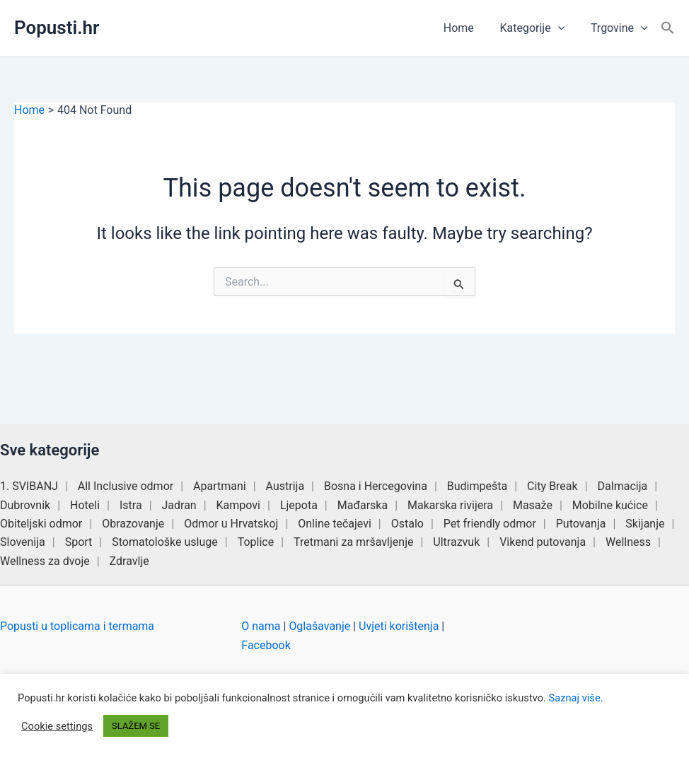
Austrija (285, 486)
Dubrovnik (25, 505)
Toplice (256, 542)
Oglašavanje (319, 626)
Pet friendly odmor (490, 523)
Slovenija (22, 542)
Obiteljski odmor (41, 523)
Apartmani (219, 486)
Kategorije (536, 28)
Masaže (532, 505)
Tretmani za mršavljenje (353, 542)
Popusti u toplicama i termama (77, 626)
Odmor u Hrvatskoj (231, 523)
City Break (552, 486)
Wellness (628, 542)
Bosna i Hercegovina (375, 486)
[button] (563, 28)
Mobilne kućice (610, 505)
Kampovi (238, 505)
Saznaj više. (576, 698)
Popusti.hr (56, 27)
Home (466, 28)
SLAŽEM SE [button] (136, 726)
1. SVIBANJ (29, 486)
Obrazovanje (133, 523)
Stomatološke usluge (165, 542)
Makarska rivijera (450, 505)
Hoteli (85, 505)
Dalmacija (623, 486)
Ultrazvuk (456, 542)
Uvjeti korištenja (399, 626)
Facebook (265, 645)
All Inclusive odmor (125, 486)
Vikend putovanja (542, 542)
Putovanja (581, 523)
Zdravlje (129, 561)
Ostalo (407, 523)
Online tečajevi (334, 523)
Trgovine (620, 28)
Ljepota (299, 505)
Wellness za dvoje (45, 561)
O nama (260, 626)
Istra (131, 505)
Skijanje (644, 523)
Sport (79, 542)
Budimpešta (477, 486)
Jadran (179, 505)
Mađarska (362, 505)
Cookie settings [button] (57, 726)
